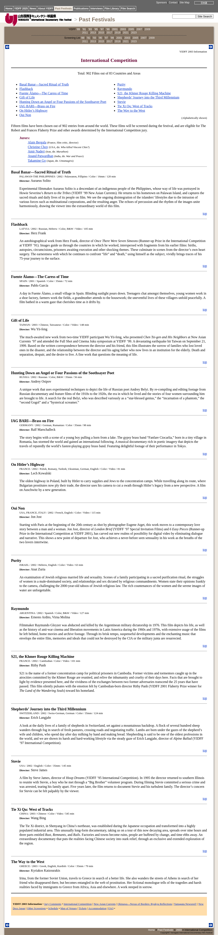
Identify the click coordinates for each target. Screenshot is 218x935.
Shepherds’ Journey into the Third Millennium (148, 97)
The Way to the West (131, 110)
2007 (139, 29)
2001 (115, 29)
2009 (147, 29)
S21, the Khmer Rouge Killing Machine (144, 93)
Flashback (26, 89)
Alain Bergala (37, 142)
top (205, 213)
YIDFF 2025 (21, 8)
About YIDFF (45, 8)
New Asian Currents (104, 904)
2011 (85, 32)
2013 (93, 32)
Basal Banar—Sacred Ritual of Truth (44, 84)
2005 (131, 29)
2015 (101, 32)
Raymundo (124, 89)
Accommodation (97, 908)
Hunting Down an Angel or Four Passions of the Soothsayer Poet (62, 102)
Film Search (128, 8)
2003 (123, 29)
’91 (84, 29)
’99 (107, 29)
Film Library (112, 8)
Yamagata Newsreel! (185, 904)
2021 (126, 32)
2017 (109, 32)
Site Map (184, 2)
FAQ (111, 908)
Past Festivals (63, 8)
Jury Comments (52, 904)
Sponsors (161, 2)
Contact (173, 2)
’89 (78, 29)
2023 (134, 32)
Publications (81, 8)
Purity (121, 84)
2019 (117, 32)
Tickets (83, 908)
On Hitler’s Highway (33, 110)
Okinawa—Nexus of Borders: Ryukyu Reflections (145, 904)
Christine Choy (38, 147)
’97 (102, 29)
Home (8, 8)
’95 (96, 29)
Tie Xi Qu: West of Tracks (134, 106)
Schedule (53, 908)
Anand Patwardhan (40, 156)
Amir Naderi (36, 151)
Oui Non (25, 115)
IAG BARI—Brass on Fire (37, 106)
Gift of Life (27, 97)
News (33, 8)
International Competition (78, 904)
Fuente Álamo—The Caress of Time (43, 93)
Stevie (121, 102)
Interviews (96, 8)
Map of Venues (68, 908)
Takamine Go (37, 160)
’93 (90, 29)
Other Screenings (36, 908)
